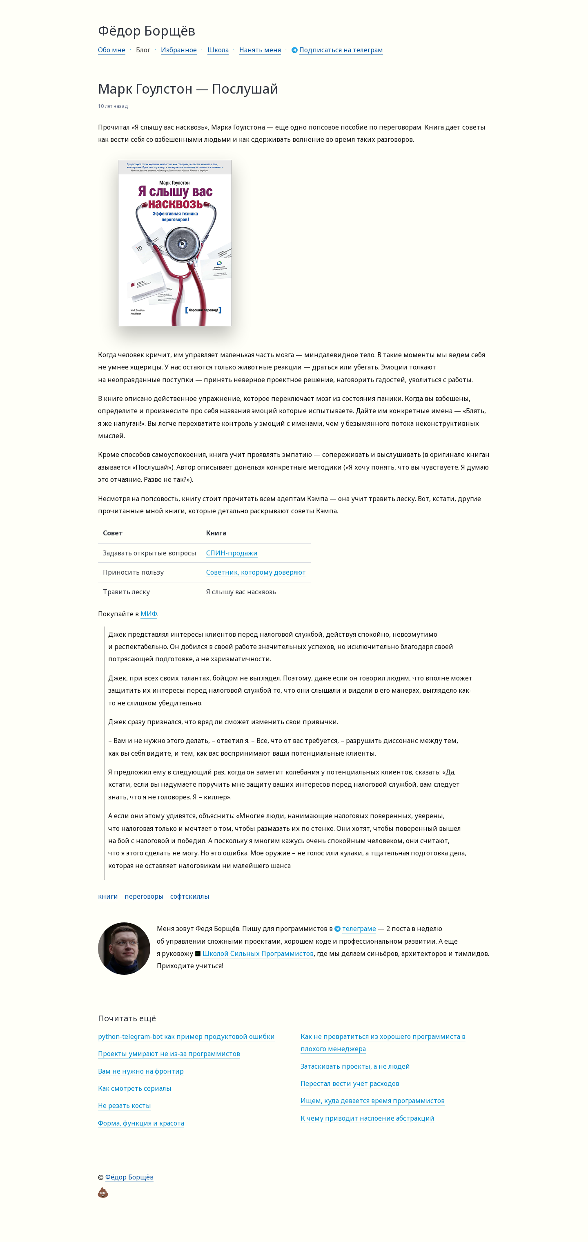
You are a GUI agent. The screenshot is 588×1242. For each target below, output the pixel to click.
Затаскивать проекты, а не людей (355, 1066)
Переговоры (144, 896)
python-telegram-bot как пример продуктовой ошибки (186, 1036)
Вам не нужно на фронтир (141, 1071)
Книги (108, 896)
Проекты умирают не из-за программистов (169, 1053)
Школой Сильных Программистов (258, 953)
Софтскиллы (189, 896)
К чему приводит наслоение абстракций (367, 1118)
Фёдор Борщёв (129, 1177)
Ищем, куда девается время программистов (373, 1100)
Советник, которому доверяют (256, 572)
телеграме (359, 928)
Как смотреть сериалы (135, 1088)
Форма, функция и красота (141, 1123)
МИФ (148, 613)
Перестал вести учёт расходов (350, 1083)
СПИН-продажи (232, 552)
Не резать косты (124, 1105)
